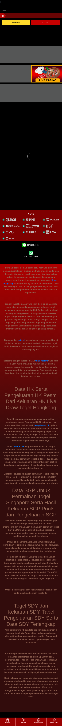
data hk (21, 340)
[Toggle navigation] (4, 9)
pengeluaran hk (41, 425)
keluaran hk (18, 446)
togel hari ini (41, 361)
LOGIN (45, 22)
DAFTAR (16, 22)
